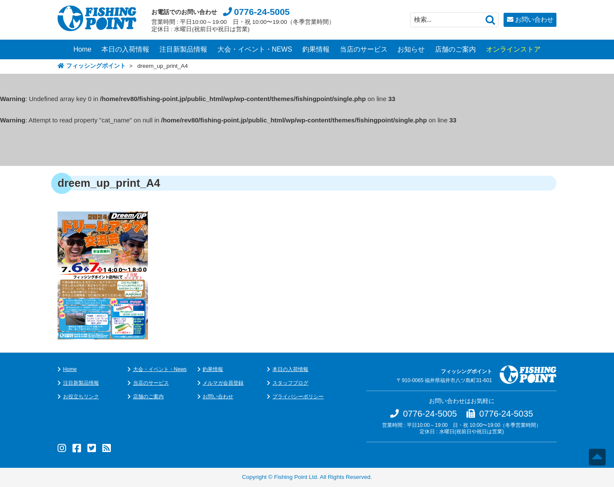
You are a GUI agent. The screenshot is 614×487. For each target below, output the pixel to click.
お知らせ (411, 49)
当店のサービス (364, 49)
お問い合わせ (534, 19)
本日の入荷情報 (125, 49)
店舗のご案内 (455, 49)
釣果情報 (316, 49)
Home (82, 49)
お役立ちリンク (81, 397)
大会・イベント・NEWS (255, 49)
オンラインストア (513, 49)
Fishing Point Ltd (295, 477)
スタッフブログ (290, 383)
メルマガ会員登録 (223, 383)
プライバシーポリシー (298, 397)
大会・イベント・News (160, 369)
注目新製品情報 (183, 49)
